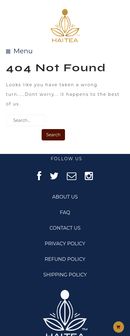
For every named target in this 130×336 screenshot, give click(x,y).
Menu (23, 51)
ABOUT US (65, 197)
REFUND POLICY (65, 259)
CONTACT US (65, 228)
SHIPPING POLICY (65, 275)
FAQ (65, 212)
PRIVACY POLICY (65, 243)
